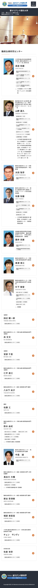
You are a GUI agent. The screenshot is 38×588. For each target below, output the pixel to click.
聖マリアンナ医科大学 (12, 12)
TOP (3, 12)
